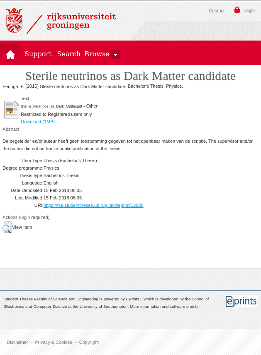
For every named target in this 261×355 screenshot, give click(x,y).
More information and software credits (164, 307)
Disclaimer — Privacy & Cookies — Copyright (53, 341)
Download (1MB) (38, 121)
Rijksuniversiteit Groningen (61, 21)
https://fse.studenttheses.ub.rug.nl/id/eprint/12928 (94, 205)
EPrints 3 (134, 299)
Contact (216, 10)
